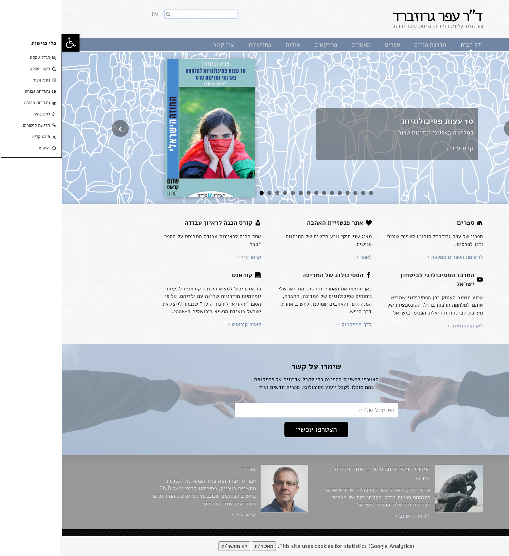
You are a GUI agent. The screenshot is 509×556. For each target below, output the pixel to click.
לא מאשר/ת (172, 546)
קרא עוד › (397, 148)
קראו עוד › (187, 257)
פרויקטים (263, 44)
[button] (9, 43)
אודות (231, 44)
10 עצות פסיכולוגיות (375, 120)
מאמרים (299, 44)
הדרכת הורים (368, 44)
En (93, 14)
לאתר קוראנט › (182, 324)
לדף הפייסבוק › (293, 324)
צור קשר (161, 44)
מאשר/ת (202, 546)
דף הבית (409, 44)
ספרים (330, 44)
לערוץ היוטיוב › (403, 325)
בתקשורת (198, 44)
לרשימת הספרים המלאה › (393, 257)
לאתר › (302, 257)
